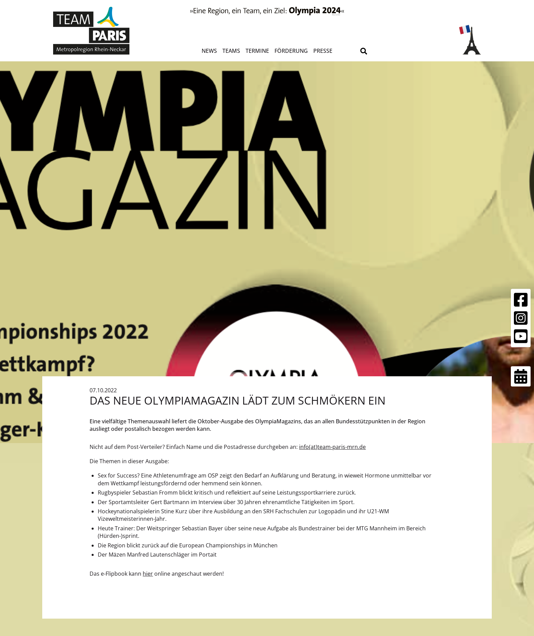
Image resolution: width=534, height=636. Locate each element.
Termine (257, 51)
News (209, 51)
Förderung (291, 51)
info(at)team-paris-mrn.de (332, 447)
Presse (322, 51)
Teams (231, 51)
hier (148, 573)
